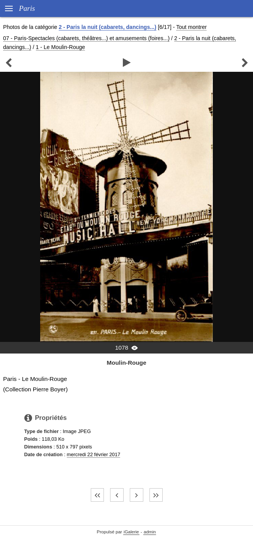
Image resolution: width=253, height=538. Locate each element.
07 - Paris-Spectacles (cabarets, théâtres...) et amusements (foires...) (86, 38)
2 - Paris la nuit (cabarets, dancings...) (107, 27)
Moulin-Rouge (126, 362)
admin (150, 532)
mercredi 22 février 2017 (94, 454)
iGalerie (131, 532)
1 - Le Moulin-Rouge (60, 47)
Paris (27, 8)
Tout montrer (191, 27)
